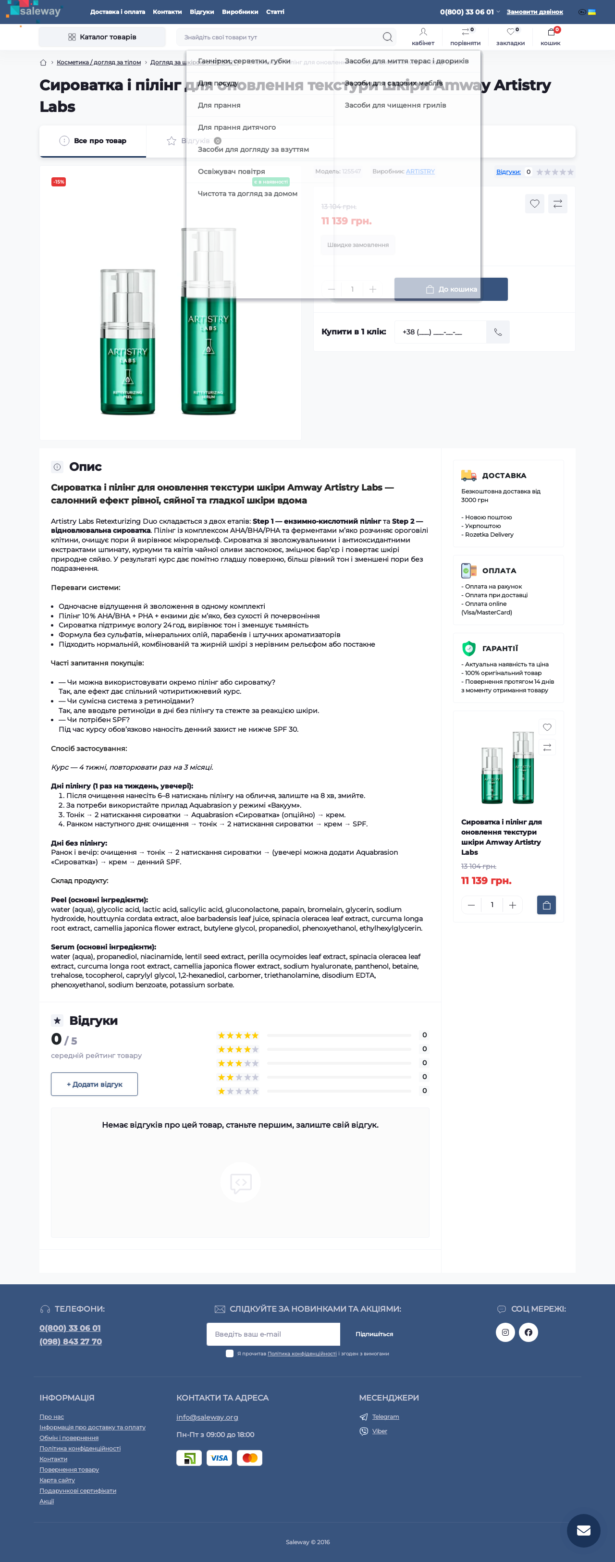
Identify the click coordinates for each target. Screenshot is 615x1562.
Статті (275, 11)
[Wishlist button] (534, 203)
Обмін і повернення (68, 1437)
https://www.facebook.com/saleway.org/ (528, 1332)
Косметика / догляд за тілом (99, 62)
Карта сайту (57, 1480)
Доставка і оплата (117, 11)
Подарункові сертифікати (77, 1490)
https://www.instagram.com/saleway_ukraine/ (505, 1332)
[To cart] (546, 905)
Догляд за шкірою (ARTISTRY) (194, 62)
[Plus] (372, 289)
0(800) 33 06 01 (69, 1328)
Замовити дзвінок (535, 11)
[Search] (387, 37)
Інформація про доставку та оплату (92, 1427)
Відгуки (202, 11)
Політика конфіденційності (302, 1354)
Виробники (240, 11)
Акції (46, 1501)
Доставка (504, 475)
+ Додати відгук (94, 1084)
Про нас (51, 1416)
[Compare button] (557, 203)
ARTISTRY (420, 171)
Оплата (499, 570)
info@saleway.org (207, 1417)
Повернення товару (69, 1469)
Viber (379, 1431)
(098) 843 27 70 (70, 1341)
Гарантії (500, 648)
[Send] (498, 332)
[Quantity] (352, 289)
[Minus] (331, 289)
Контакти (167, 11)
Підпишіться (374, 1334)
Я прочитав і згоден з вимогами (313, 1354)
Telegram (385, 1416)
